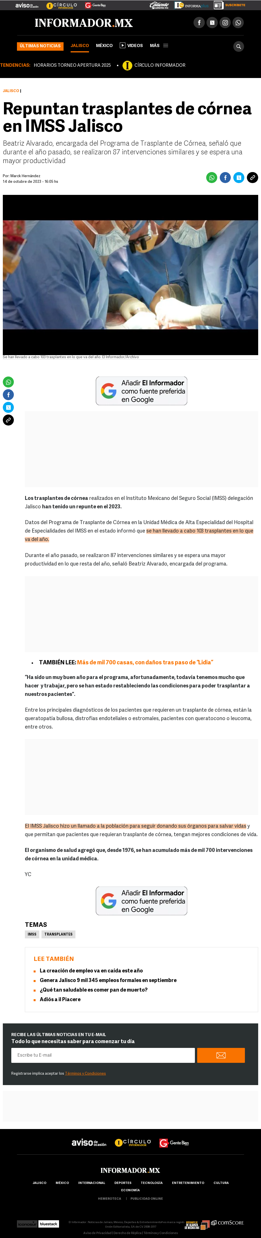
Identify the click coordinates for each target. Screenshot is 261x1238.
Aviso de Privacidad (97, 1233)
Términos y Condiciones (85, 1074)
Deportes (122, 1183)
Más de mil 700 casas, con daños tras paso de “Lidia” (145, 663)
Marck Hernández (25, 176)
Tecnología (152, 1183)
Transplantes (58, 934)
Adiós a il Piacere (60, 1000)
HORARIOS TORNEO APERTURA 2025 (72, 65)
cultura (221, 1183)
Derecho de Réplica (128, 1233)
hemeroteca (109, 1199)
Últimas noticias (40, 46)
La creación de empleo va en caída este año (91, 971)
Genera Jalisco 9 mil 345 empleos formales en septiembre (108, 980)
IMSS (32, 934)
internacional (91, 1183)
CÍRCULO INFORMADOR (159, 65)
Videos (131, 45)
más (159, 46)
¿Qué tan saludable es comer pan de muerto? (93, 990)
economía (130, 1190)
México (104, 46)
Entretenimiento (188, 1183)
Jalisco (80, 46)
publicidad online (146, 1199)
